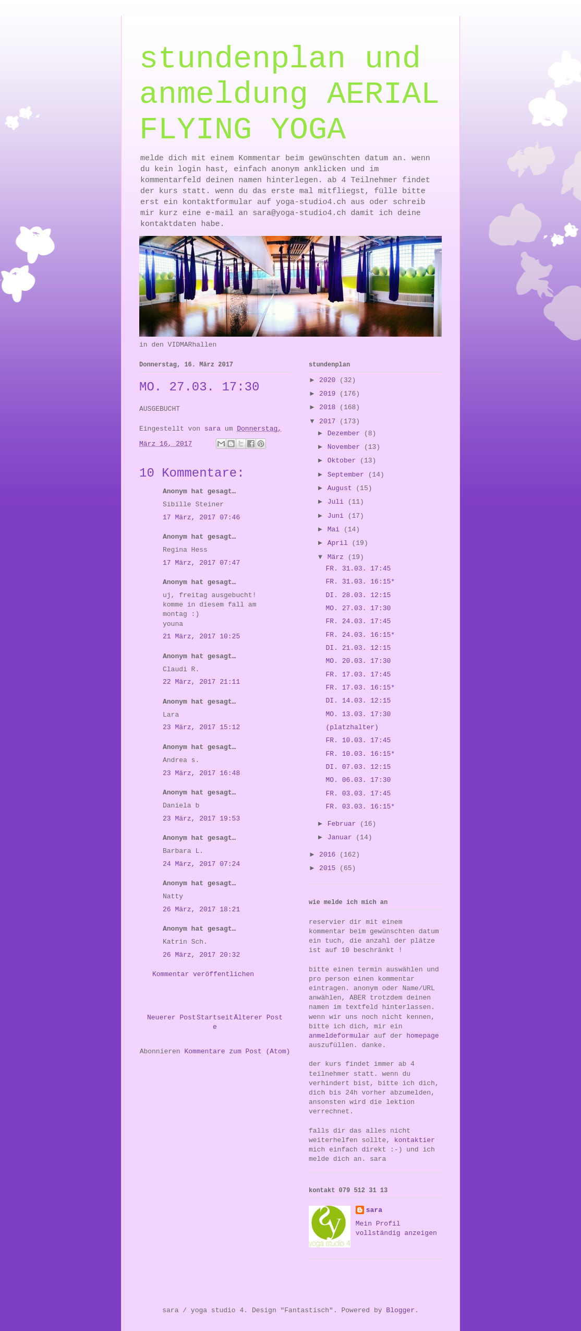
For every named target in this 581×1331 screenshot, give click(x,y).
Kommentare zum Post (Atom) (237, 1051)
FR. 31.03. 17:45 (358, 569)
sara (374, 1210)
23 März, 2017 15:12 (201, 727)
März (338, 557)
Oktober (344, 461)
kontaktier (414, 1140)
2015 (329, 868)
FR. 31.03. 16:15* (360, 582)
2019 (329, 394)
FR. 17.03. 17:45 (358, 675)
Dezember (346, 433)
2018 (329, 407)
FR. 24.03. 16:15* (360, 635)
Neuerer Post (171, 1017)
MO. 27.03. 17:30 (358, 608)
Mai (336, 529)
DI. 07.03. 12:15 (358, 767)
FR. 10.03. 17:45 (358, 740)
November (346, 447)
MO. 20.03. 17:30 (358, 661)
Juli (338, 502)
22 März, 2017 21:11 (201, 682)
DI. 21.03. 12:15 (358, 648)
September (348, 475)
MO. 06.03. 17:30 (358, 780)
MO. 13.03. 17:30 (358, 714)
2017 (329, 421)
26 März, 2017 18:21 (201, 909)
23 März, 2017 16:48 (201, 773)
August (342, 488)
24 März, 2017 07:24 (201, 864)
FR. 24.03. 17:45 (358, 621)
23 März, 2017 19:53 (201, 819)
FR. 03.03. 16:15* (360, 807)
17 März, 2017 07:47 (201, 563)
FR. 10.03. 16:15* (360, 754)
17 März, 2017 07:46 (201, 517)
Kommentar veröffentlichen (203, 974)
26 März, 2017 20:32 (201, 955)
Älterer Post (258, 1017)
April (340, 543)
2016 (329, 855)
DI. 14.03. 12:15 (358, 701)
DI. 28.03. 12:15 (358, 595)
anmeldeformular (339, 1036)
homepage (422, 1036)
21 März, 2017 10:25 (201, 636)
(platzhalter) (351, 727)
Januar (342, 837)
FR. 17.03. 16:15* (360, 688)
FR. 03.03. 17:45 (358, 794)
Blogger (400, 1310)
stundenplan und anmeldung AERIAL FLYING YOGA (289, 94)
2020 (329, 380)
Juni (338, 516)
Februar (344, 824)
